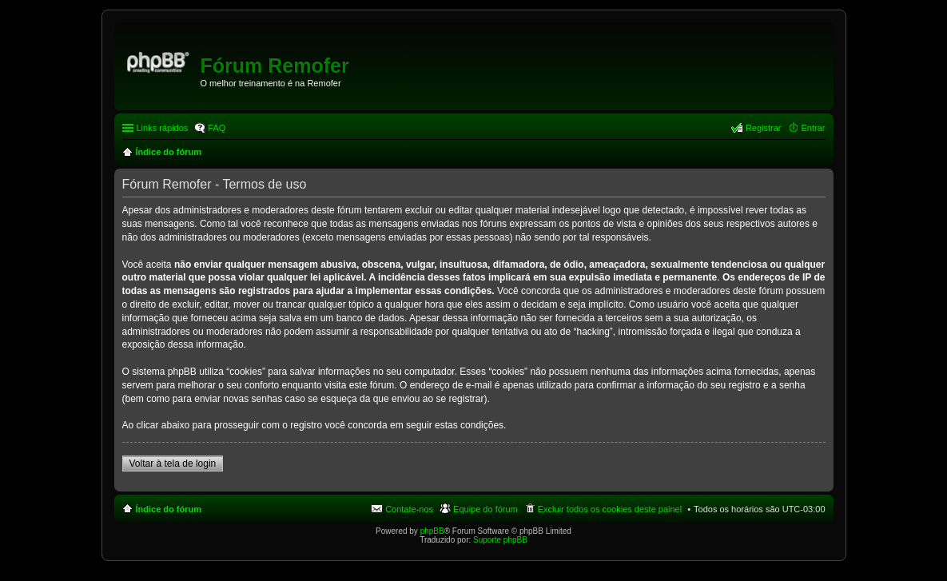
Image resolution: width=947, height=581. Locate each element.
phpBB (432, 531)
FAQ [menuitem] (216, 128)
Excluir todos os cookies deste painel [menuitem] (610, 509)
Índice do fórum (169, 509)
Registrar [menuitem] (764, 128)
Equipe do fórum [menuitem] (485, 509)
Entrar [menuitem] (814, 128)
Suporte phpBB (500, 539)
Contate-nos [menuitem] (409, 509)
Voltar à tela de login (173, 463)
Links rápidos (163, 128)
